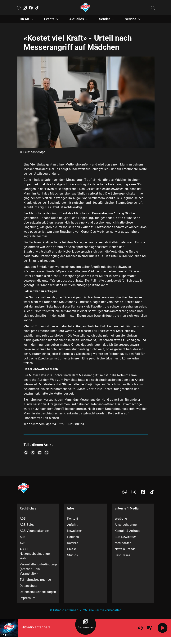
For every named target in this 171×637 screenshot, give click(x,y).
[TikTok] (37, 8)
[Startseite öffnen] (85, 7)
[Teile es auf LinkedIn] (39, 452)
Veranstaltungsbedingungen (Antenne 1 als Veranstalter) (38, 569)
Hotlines (73, 537)
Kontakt (72, 518)
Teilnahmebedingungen (36, 579)
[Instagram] (25, 8)
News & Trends (125, 549)
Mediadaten (123, 543)
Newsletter (74, 531)
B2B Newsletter (125, 537)
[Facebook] (31, 8)
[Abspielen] (162, 627)
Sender (107, 19)
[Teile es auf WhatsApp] (46, 452)
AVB (22, 543)
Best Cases (122, 555)
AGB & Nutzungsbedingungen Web (36, 553)
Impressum (27, 598)
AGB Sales (27, 524)
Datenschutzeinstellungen (38, 592)
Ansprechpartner (126, 524)
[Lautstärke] (140, 628)
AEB (22, 537)
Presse (72, 549)
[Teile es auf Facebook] (26, 452)
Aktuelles (79, 19)
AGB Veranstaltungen (35, 531)
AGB (23, 518)
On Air (27, 19)
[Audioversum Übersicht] (85, 624)
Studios (72, 555)
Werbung (121, 518)
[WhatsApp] (18, 8)
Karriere (72, 543)
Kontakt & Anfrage (127, 531)
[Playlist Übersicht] (149, 628)
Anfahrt (72, 524)
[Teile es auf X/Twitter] (32, 452)
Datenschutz (28, 586)
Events (52, 19)
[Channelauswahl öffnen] (153, 8)
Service (133, 19)
